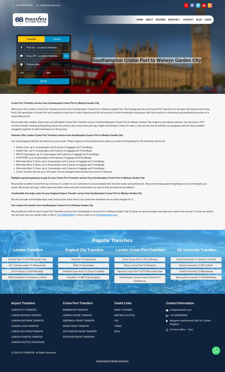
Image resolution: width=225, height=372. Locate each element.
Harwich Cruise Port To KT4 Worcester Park (139, 271)
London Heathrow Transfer (27, 320)
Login (208, 19)
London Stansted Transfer (26, 337)
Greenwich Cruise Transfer (78, 320)
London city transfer (23, 310)
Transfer (31, 39)
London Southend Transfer (27, 331)
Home (140, 19)
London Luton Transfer (25, 326)
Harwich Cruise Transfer (77, 315)
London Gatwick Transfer (26, 315)
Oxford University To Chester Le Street (196, 259)
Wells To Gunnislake (83, 265)
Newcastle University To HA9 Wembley (196, 277)
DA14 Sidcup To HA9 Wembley (27, 271)
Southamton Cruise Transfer (80, 331)
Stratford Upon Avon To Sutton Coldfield (83, 271)
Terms (117, 326)
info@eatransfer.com (48, 5)
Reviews (161, 19)
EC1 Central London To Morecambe (27, 265)
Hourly (57, 39)
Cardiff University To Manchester (196, 271)
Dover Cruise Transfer (76, 326)
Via (66, 56)
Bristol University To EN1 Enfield (196, 265)
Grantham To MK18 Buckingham (83, 277)
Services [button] (173, 19)
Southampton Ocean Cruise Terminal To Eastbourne (140, 279)
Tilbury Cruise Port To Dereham (140, 265)
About (149, 19)
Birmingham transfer (75, 310)
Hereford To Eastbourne (83, 259)
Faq (116, 320)
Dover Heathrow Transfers (79, 337)
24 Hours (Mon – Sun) (181, 329)
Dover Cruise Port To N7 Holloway (140, 259)
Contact (188, 19)
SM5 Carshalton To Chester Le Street (27, 277)
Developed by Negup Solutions (112, 361)
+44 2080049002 (22, 5)
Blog (199, 19)
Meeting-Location (124, 315)
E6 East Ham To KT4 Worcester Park (27, 259)
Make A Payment (123, 310)
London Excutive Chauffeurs (28, 342)
